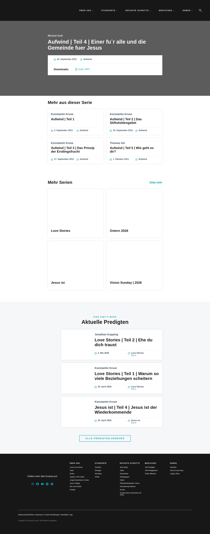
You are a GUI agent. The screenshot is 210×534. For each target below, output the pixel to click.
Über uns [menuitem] (86, 10)
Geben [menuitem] (188, 10)
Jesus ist (143, 421)
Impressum (39, 515)
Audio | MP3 (82, 69)
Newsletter (65, 515)
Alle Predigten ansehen (105, 438)
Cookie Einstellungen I (52, 515)
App (71, 515)
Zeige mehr (155, 182)
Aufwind (86, 59)
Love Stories (143, 354)
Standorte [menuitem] (109, 10)
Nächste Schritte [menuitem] (138, 10)
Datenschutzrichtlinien (26, 515)
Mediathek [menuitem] (167, 10)
